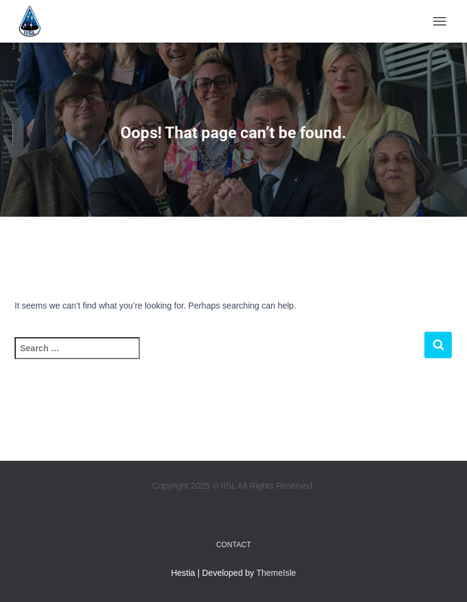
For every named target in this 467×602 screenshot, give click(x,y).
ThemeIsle (276, 573)
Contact (233, 545)
